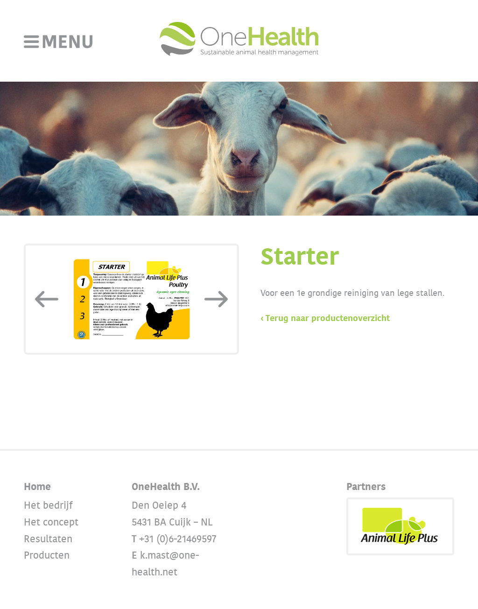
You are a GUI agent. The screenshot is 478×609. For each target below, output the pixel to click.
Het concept (51, 522)
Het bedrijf (48, 506)
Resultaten (48, 539)
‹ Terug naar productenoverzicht (325, 319)
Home (37, 487)
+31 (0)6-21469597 (178, 539)
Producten (47, 555)
